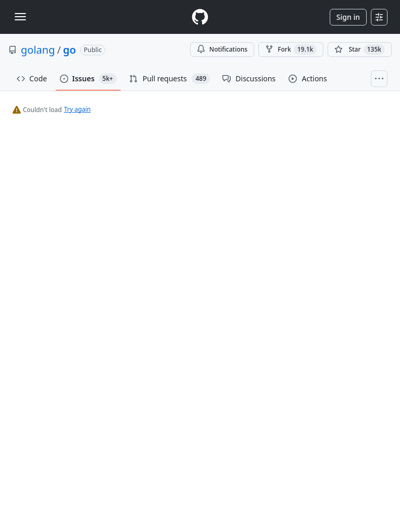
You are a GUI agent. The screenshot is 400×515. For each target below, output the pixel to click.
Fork (291, 49)
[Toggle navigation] (20, 16)
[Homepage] (200, 17)
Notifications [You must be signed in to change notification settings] (222, 49)
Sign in (348, 17)
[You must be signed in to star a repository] (360, 49)
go (69, 50)
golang (38, 50)
